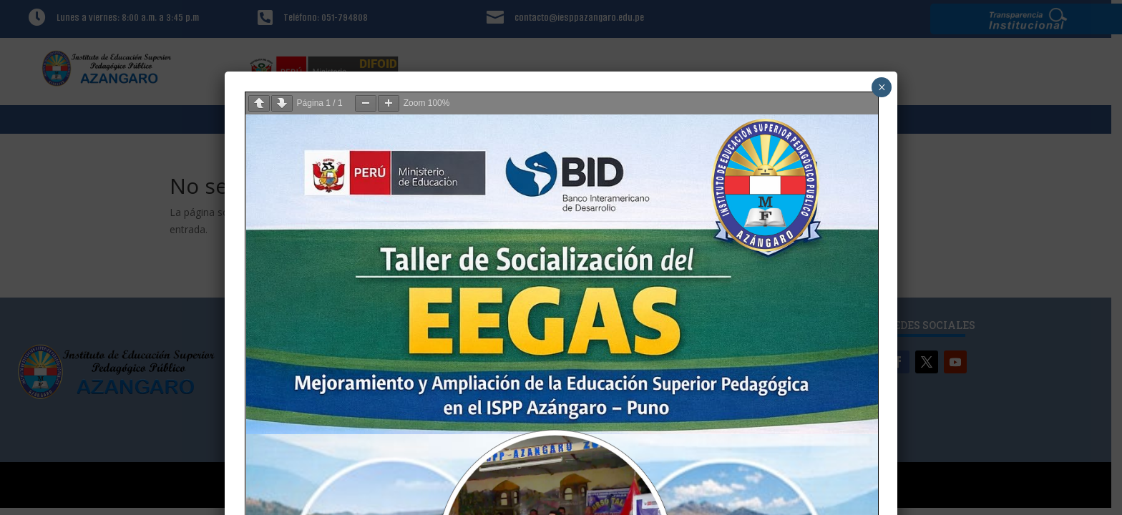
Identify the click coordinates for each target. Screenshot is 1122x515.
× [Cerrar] (882, 87)
